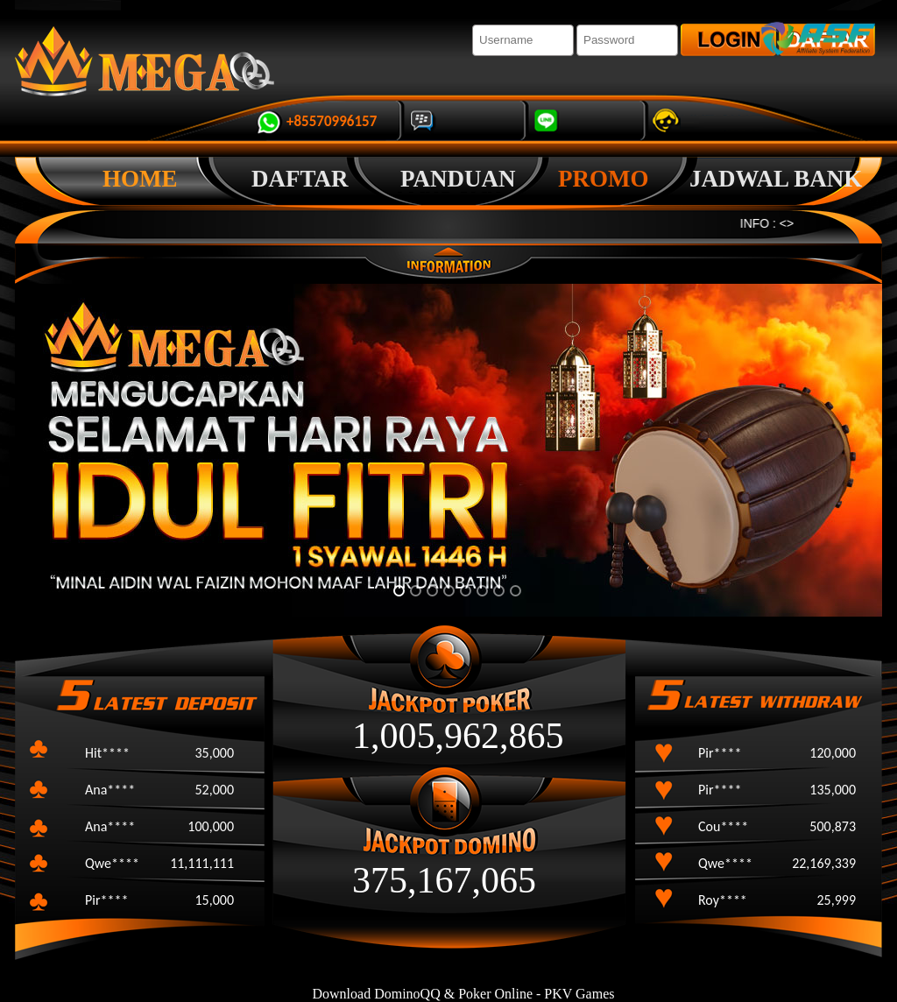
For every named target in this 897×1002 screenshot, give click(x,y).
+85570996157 (331, 121)
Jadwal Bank (775, 179)
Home (140, 179)
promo (603, 179)
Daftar (300, 179)
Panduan (457, 179)
